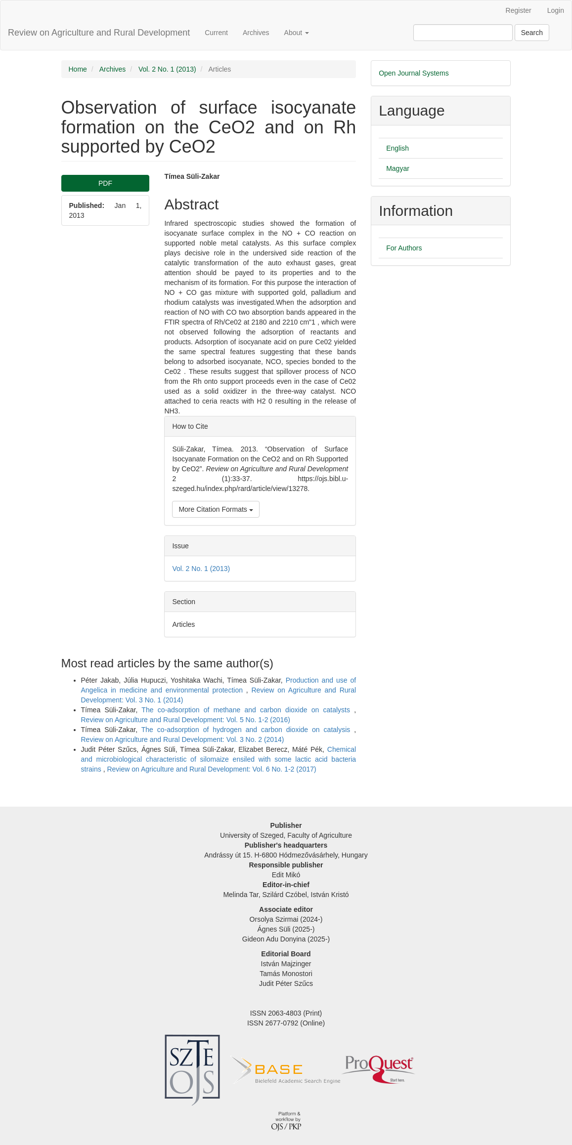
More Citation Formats (215, 509)
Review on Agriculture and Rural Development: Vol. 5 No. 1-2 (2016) (185, 720)
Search (532, 33)
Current (216, 33)
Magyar (397, 168)
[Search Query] (463, 32)
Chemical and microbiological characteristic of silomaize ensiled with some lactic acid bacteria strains (218, 759)
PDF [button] (105, 183)
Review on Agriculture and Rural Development (99, 33)
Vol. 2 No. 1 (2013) (167, 69)
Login (555, 10)
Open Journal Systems (414, 73)
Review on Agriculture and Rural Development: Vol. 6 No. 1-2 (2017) (211, 769)
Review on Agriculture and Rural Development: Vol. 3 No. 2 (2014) (182, 739)
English (397, 148)
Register (518, 10)
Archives (256, 33)
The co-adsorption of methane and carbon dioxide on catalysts (247, 710)
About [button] (296, 33)
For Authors (404, 248)
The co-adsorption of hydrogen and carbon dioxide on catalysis (247, 730)
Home (78, 69)
